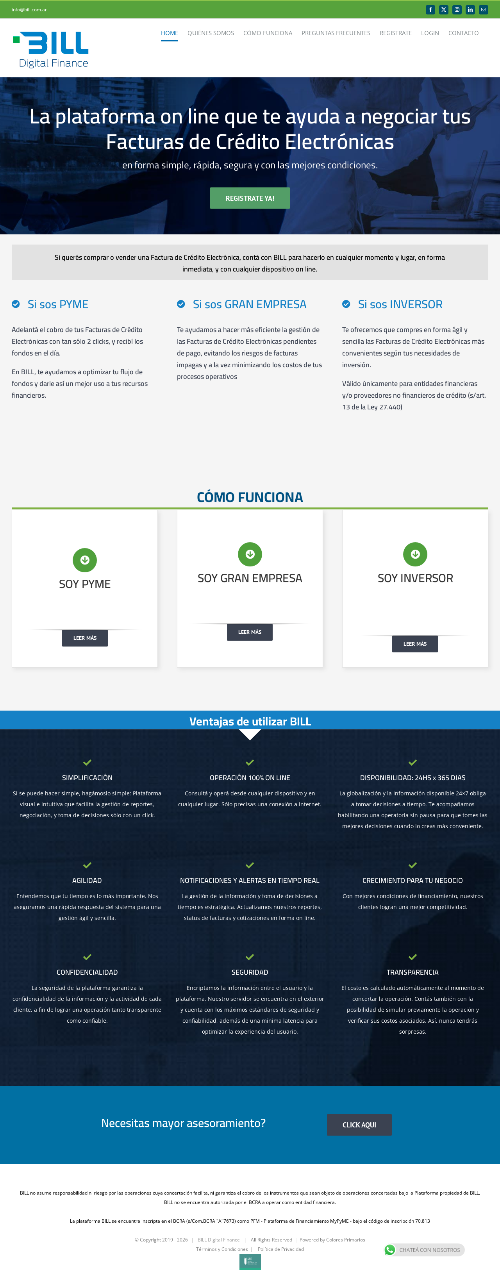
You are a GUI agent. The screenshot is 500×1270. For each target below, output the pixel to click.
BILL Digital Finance (219, 1239)
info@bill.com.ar (29, 9)
